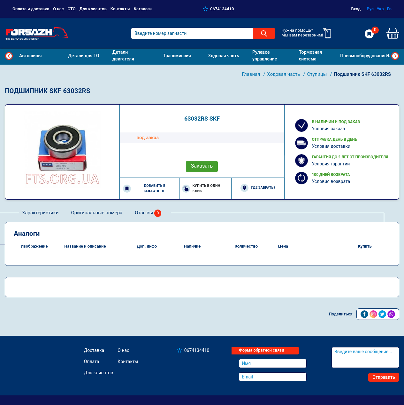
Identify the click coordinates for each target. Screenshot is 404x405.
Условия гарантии (331, 163)
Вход (356, 8)
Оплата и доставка (30, 8)
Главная (251, 74)
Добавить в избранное (144, 188)
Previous (9, 56)
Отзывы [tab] (148, 213)
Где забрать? (257, 188)
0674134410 (222, 8)
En (389, 8)
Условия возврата (331, 181)
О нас (58, 8)
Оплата (91, 361)
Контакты (120, 8)
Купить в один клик (201, 188)
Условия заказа (328, 128)
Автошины (30, 55)
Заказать (202, 166)
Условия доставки (331, 146)
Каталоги (143, 8)
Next (395, 56)
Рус (370, 8)
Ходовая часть (284, 74)
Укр (380, 8)
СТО (72, 8)
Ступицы (317, 74)
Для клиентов (93, 8)
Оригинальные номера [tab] (96, 213)
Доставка (94, 350)
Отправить (383, 377)
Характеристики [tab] (40, 213)
